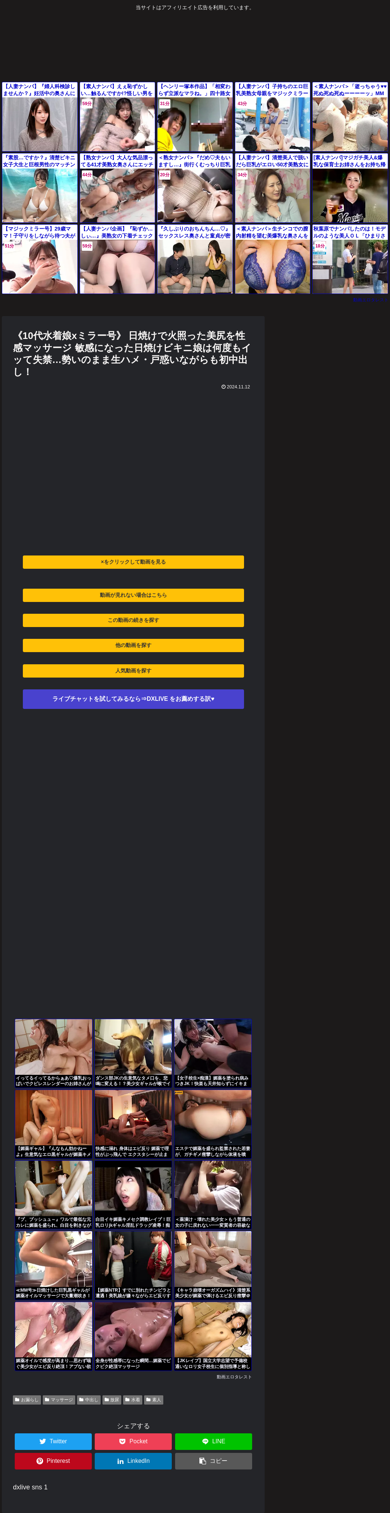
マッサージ (59, 1399)
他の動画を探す (133, 645)
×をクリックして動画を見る (133, 562)
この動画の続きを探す (133, 620)
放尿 (112, 1399)
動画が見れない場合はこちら (133, 595)
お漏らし (27, 1399)
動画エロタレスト (371, 299)
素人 (153, 1399)
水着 (132, 1399)
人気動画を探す (133, 671)
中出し (88, 1399)
